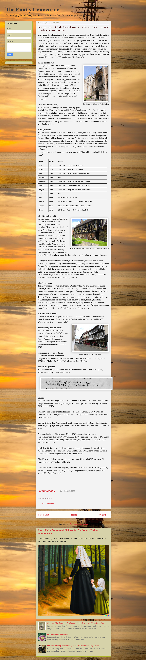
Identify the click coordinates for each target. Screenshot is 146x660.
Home (74, 514)
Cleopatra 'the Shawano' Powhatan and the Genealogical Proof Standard (75, 623)
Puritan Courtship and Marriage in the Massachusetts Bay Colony (73, 646)
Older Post (104, 514)
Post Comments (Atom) (79, 524)
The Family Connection (32, 9)
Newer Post (43, 514)
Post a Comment (47, 503)
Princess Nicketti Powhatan (58, 634)
